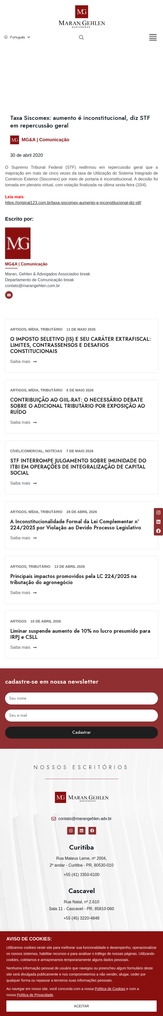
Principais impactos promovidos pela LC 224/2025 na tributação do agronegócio (73, 579)
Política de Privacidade (35, 995)
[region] (81, 973)
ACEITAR (81, 1006)
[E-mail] (9, 295)
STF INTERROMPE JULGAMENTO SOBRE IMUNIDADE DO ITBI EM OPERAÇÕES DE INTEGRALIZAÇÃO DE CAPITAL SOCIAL (78, 467)
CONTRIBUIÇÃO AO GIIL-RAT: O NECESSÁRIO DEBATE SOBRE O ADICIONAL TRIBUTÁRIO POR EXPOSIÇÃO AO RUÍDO (77, 406)
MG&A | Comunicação (45, 139)
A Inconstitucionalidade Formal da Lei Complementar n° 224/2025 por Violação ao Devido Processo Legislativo (75, 524)
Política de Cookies (110, 989)
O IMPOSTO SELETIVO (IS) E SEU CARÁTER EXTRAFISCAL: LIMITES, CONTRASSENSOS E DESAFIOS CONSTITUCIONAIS (80, 345)
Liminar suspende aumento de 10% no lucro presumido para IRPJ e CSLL (80, 634)
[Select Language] (20, 37)
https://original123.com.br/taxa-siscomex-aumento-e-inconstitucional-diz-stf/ (73, 203)
